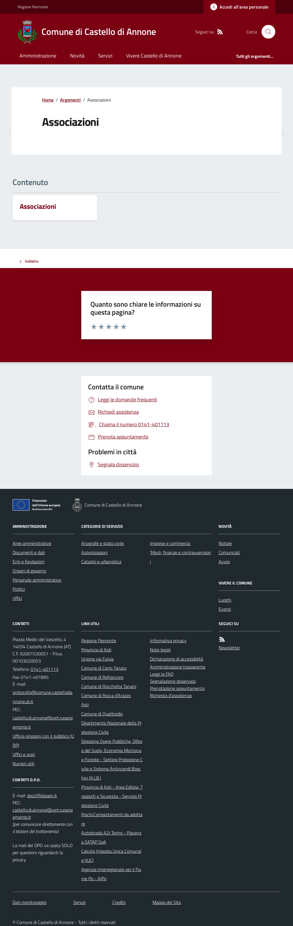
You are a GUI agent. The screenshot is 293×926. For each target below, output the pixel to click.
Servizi (105, 56)
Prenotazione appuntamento (177, 688)
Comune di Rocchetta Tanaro (108, 686)
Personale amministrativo (37, 579)
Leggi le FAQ (162, 674)
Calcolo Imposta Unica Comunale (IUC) (111, 856)
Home (48, 99)
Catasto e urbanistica (101, 561)
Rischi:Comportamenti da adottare (111, 819)
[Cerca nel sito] (266, 32)
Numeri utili (23, 763)
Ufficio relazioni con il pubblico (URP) (43, 741)
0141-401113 (44, 669)
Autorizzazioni (94, 552)
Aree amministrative (32, 543)
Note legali (160, 649)
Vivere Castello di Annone (153, 56)
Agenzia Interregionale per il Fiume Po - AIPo (111, 874)
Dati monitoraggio (29, 902)
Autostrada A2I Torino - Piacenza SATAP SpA (111, 837)
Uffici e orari (24, 754)
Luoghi (225, 599)
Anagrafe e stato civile (102, 543)
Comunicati (229, 552)
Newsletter (229, 647)
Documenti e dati (29, 552)
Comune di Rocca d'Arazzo (106, 695)
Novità (77, 56)
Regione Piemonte (33, 7)
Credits (119, 902)
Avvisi (224, 561)
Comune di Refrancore (102, 677)
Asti (85, 704)
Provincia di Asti (96, 649)
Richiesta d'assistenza (171, 695)
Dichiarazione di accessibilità (176, 658)
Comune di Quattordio (102, 713)
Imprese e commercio (170, 543)
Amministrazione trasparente (177, 666)
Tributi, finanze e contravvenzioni (180, 557)
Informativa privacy (168, 640)
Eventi (225, 609)
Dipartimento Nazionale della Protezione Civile (111, 727)
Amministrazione (37, 56)
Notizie (225, 543)
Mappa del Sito (167, 902)
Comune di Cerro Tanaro (103, 668)
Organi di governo (29, 570)
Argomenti (70, 99)
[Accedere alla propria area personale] (239, 7)
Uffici (17, 598)
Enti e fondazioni (28, 561)
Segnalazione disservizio (173, 681)
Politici (19, 589)
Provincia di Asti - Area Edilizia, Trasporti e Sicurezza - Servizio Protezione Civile (112, 796)
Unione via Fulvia (97, 658)
